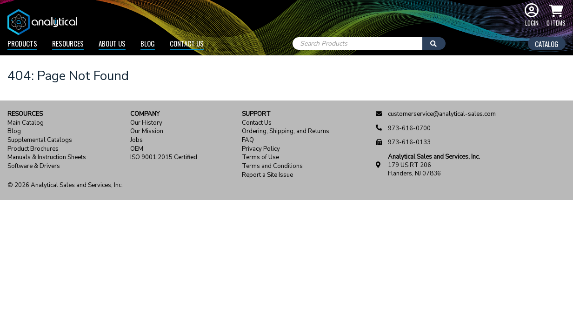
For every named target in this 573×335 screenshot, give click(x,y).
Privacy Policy (261, 149)
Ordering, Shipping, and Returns (285, 131)
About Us (112, 43)
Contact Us (187, 43)
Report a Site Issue (267, 175)
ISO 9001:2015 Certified (163, 157)
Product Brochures (33, 149)
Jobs (136, 140)
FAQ (248, 140)
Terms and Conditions (272, 166)
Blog (147, 43)
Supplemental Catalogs (39, 140)
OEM (136, 149)
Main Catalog (25, 123)
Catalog (547, 44)
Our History (146, 123)
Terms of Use (260, 157)
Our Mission (146, 131)
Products (22, 43)
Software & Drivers (33, 166)
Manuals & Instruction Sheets (46, 157)
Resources (68, 43)
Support (256, 114)
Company (145, 114)
